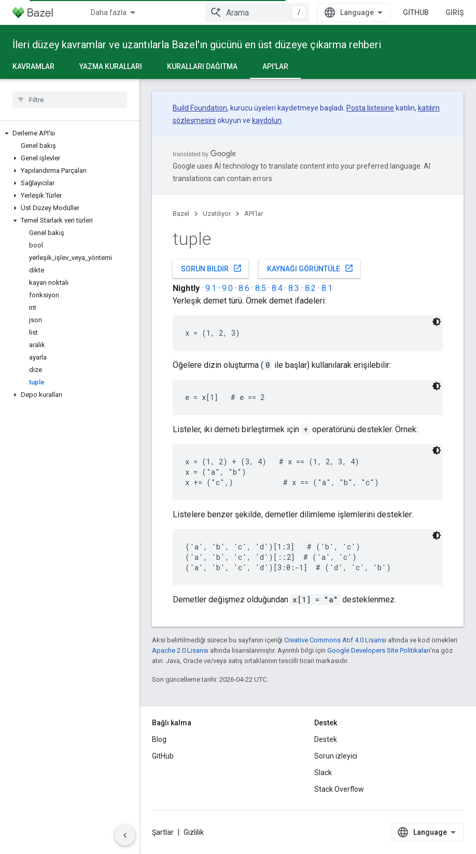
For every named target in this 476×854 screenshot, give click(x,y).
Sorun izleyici (335, 756)
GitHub (416, 12)
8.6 (244, 288)
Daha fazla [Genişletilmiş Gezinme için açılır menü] (109, 12)
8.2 (310, 288)
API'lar (253, 213)
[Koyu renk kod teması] (436, 321)
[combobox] (257, 12)
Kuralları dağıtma (202, 66)
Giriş (454, 12)
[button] (69, 133)
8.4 (277, 288)
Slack (323, 772)
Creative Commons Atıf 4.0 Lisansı (335, 640)
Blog (159, 739)
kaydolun (267, 120)
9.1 (210, 288)
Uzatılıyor (217, 213)
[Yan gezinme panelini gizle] (125, 835)
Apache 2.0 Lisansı (180, 650)
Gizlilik (194, 832)
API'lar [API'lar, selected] (275, 66)
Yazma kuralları (110, 66)
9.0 (227, 288)
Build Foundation (200, 108)
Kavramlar (33, 66)
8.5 (260, 288)
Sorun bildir (211, 268)
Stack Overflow (339, 789)
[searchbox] (69, 99)
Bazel (181, 213)
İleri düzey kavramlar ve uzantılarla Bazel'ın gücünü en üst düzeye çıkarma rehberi (196, 44)
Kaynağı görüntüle (310, 268)
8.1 (326, 288)
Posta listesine (370, 108)
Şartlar (163, 832)
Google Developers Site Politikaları (378, 650)
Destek (325, 739)
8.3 (293, 288)
